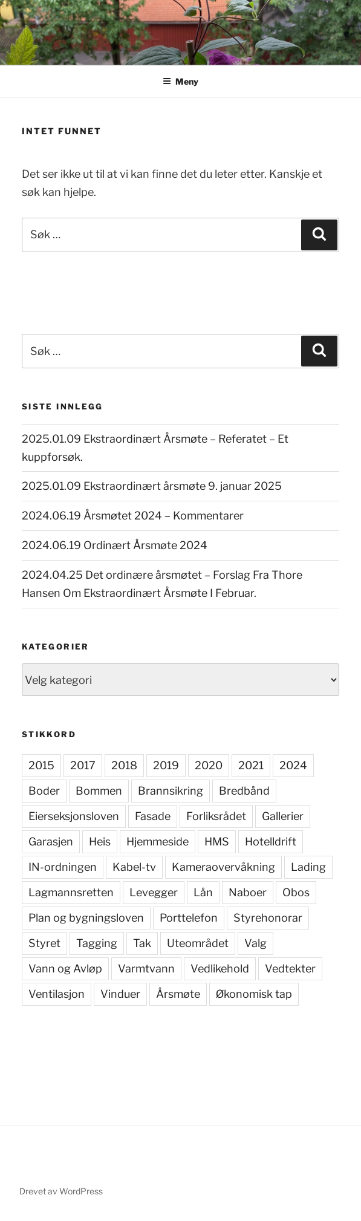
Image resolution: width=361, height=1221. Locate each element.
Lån (203, 892)
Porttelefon (189, 917)
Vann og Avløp (65, 968)
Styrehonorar (267, 917)
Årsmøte (178, 994)
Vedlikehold (219, 968)
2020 (209, 765)
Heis (100, 841)
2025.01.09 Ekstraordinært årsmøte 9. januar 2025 (152, 486)
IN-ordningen (62, 867)
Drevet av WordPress (61, 1191)
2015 (41, 765)
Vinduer (120, 994)
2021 (251, 765)
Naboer (248, 892)
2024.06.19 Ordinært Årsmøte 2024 (114, 545)
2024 (293, 765)
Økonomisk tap (254, 994)
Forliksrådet (216, 816)
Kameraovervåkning (223, 867)
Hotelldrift (270, 841)
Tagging (96, 943)
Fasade (153, 816)
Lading (308, 867)
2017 (83, 765)
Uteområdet (198, 943)
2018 (124, 765)
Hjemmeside (157, 841)
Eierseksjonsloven (73, 816)
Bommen (99, 790)
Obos (296, 892)
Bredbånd (244, 790)
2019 (166, 765)
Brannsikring (170, 790)
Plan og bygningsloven (86, 917)
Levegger (153, 892)
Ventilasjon (56, 994)
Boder (44, 790)
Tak (142, 943)
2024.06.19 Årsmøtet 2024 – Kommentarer (133, 515)
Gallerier (283, 816)
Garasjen (50, 841)
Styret (44, 943)
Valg (255, 943)
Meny (180, 81)
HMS (216, 841)
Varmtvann (146, 968)
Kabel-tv (134, 867)
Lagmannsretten (71, 892)
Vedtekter (290, 968)
